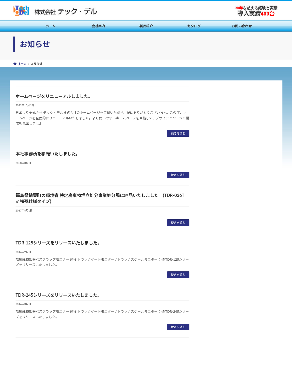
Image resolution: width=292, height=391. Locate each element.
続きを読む (178, 133)
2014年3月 (214, 292)
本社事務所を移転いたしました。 (48, 153)
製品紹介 (44, 363)
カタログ (66, 363)
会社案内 (23, 363)
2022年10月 (215, 253)
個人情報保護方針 (119, 363)
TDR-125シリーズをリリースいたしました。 (59, 242)
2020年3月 (214, 263)
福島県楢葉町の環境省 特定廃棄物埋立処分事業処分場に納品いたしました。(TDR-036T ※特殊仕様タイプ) (238, 148)
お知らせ (213, 227)
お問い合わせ (89, 363)
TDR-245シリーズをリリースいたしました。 (59, 295)
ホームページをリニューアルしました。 (54, 96)
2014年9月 (214, 282)
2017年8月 (214, 272)
